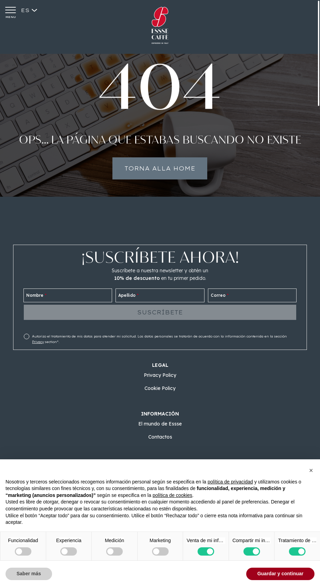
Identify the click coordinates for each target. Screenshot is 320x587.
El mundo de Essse (160, 424)
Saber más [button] (29, 573)
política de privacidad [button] (230, 482)
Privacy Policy (160, 375)
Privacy (38, 342)
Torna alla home (160, 170)
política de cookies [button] (172, 495)
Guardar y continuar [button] (280, 573)
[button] (311, 470)
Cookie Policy (160, 388)
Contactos (160, 437)
